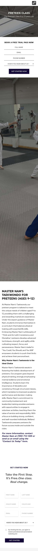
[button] (34, 3)
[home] (5, 3)
